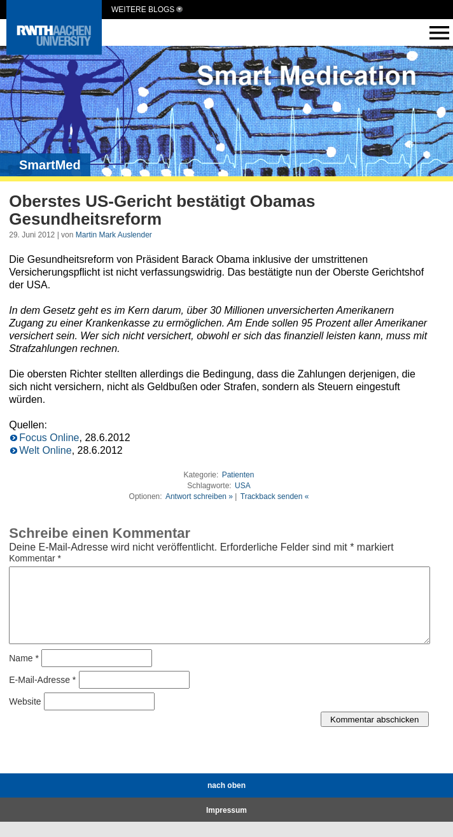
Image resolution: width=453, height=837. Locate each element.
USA (243, 485)
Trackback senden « (274, 496)
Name (24, 673)
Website (25, 717)
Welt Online (45, 450)
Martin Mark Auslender (114, 234)
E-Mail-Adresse (42, 695)
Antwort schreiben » (199, 496)
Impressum (226, 825)
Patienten (238, 474)
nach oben (226, 800)
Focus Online (49, 437)
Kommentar (35, 558)
